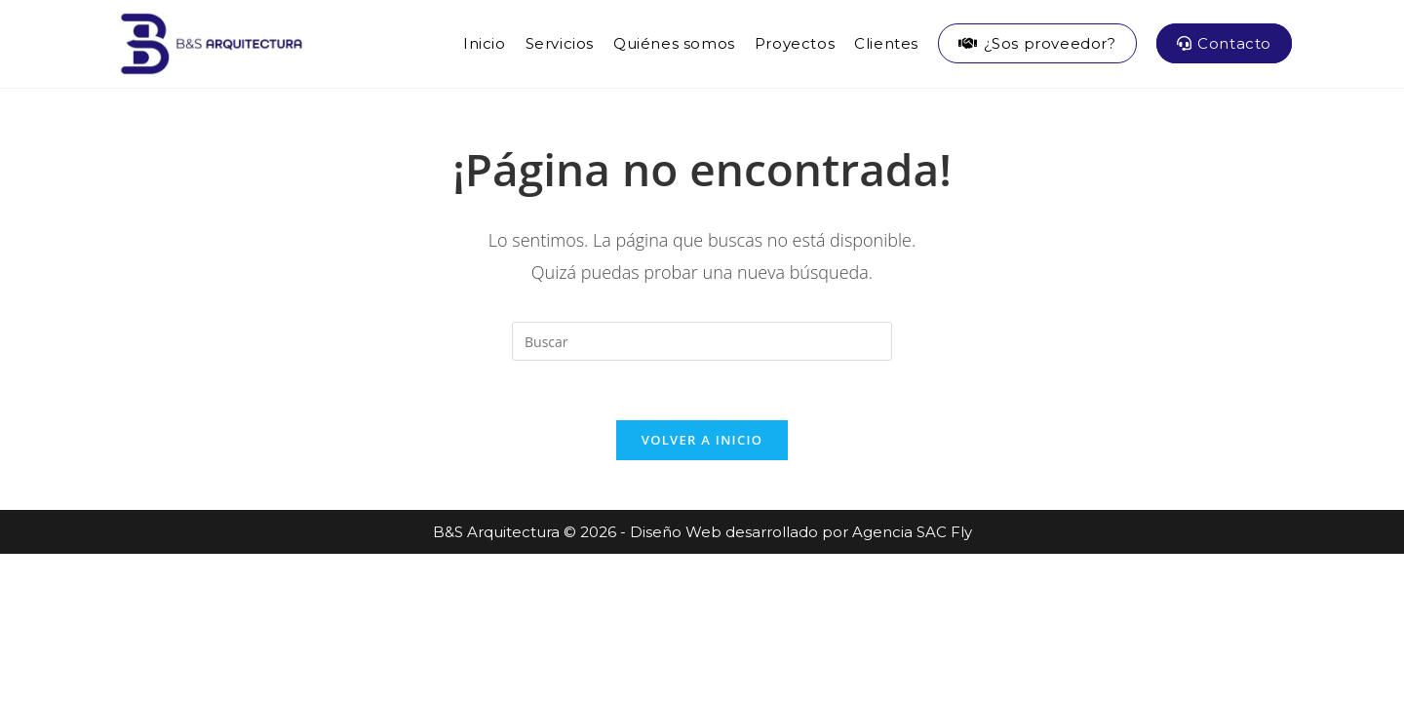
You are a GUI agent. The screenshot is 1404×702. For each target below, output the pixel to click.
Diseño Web (676, 532)
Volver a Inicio (702, 439)
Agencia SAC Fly (912, 532)
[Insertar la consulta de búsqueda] (702, 341)
